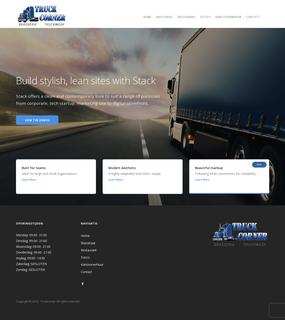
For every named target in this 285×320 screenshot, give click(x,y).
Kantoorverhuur (228, 17)
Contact (253, 17)
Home (147, 17)
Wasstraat (164, 17)
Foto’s (205, 17)
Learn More (29, 179)
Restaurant (187, 17)
